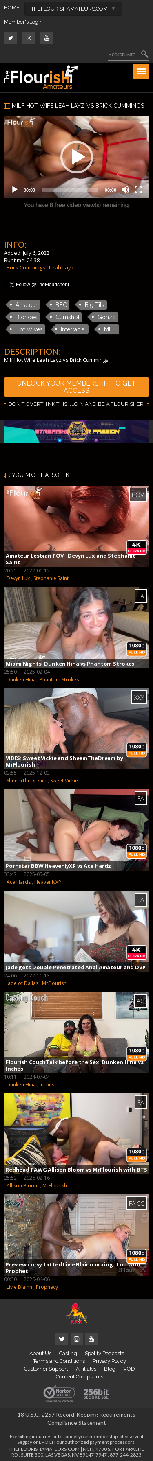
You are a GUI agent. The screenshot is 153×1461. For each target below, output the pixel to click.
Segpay (24, 1442)
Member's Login (23, 22)
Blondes (27, 317)
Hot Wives (29, 329)
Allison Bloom (23, 1185)
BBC (61, 305)
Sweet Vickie (64, 780)
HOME (12, 7)
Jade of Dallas (22, 983)
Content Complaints (79, 1376)
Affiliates (86, 1369)
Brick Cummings (26, 267)
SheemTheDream (27, 780)
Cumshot (67, 317)
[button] (76, 157)
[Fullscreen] (138, 190)
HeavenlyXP (47, 881)
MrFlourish (54, 983)
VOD (129, 1369)
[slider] (70, 190)
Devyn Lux (18, 578)
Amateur (27, 305)
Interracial (73, 329)
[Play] (15, 190)
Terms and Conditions (59, 1361)
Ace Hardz (19, 881)
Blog (109, 1369)
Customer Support (46, 1369)
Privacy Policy (109, 1361)
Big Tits (94, 305)
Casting (68, 1353)
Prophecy (47, 1287)
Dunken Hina (21, 679)
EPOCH (47, 1442)
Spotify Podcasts (104, 1353)
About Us (40, 1353)
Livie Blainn (19, 1287)
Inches (47, 1084)
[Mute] (125, 190)
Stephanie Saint (51, 578)
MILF (110, 329)
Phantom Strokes (59, 679)
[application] (76, 157)
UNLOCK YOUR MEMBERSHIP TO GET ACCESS (76, 386)
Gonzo (107, 317)
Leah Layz (61, 267)
